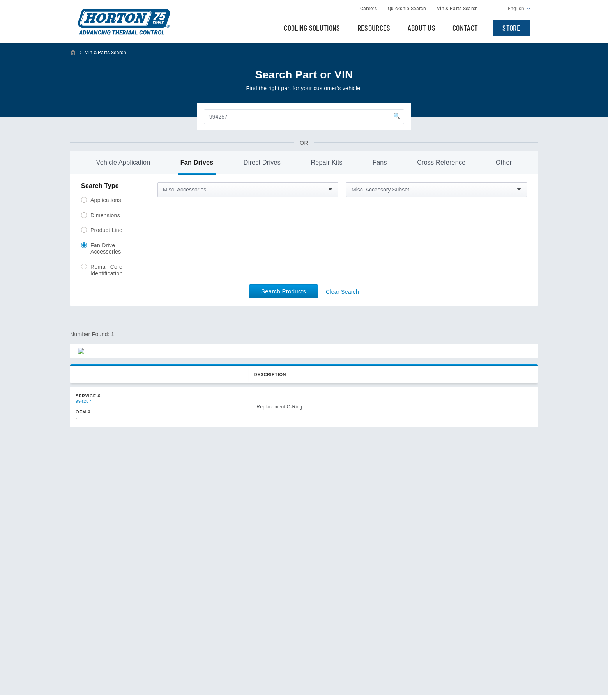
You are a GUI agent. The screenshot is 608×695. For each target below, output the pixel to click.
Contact (465, 27)
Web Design (493, 682)
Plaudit (522, 682)
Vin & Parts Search (105, 52)
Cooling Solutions (312, 27)
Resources (374, 27)
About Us (422, 27)
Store (511, 27)
